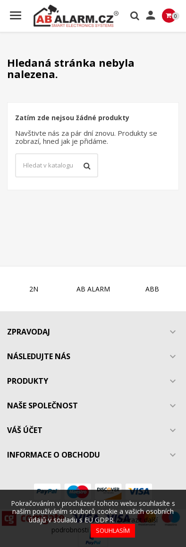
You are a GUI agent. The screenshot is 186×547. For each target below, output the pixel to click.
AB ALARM (93, 288)
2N (33, 288)
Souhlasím (113, 530)
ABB (152, 288)
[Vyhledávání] (56, 165)
